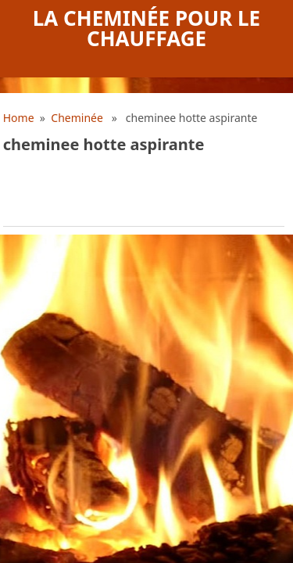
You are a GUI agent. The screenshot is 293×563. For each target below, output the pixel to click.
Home (18, 117)
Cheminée (77, 117)
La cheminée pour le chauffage (146, 28)
